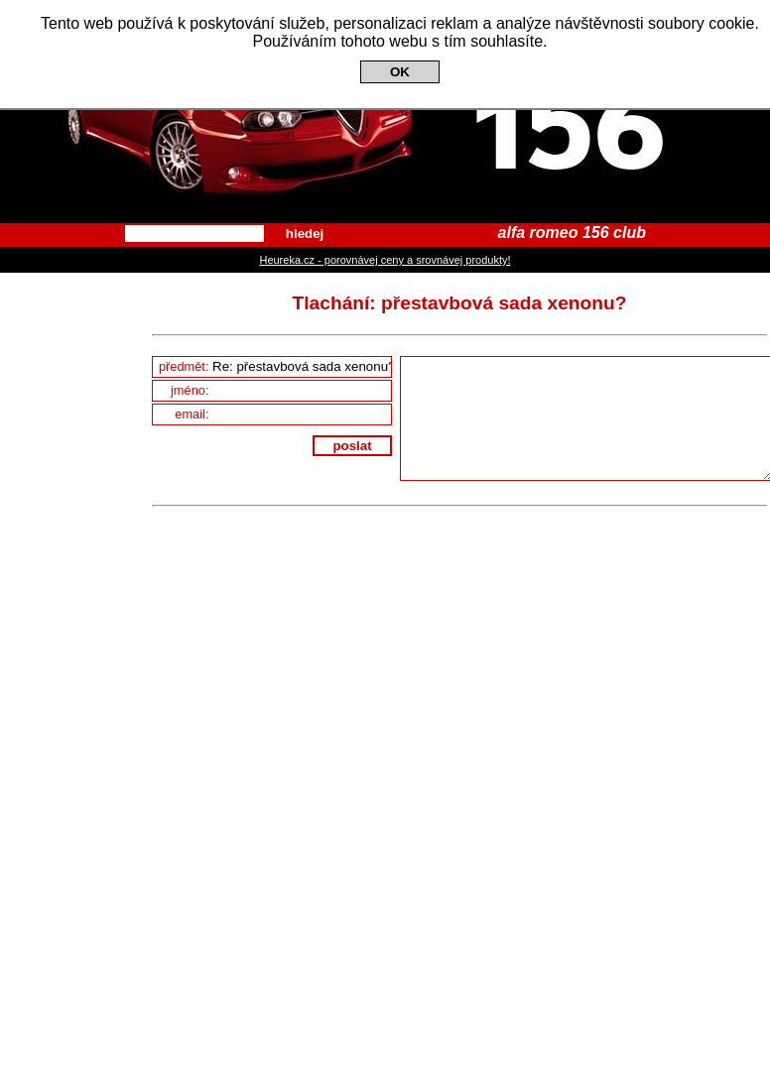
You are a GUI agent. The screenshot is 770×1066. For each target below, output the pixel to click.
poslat (351, 445)
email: (283, 414)
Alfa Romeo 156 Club (385, 111)
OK (400, 71)
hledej (305, 233)
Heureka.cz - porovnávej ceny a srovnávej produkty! (384, 260)
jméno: (281, 390)
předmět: (275, 366)
